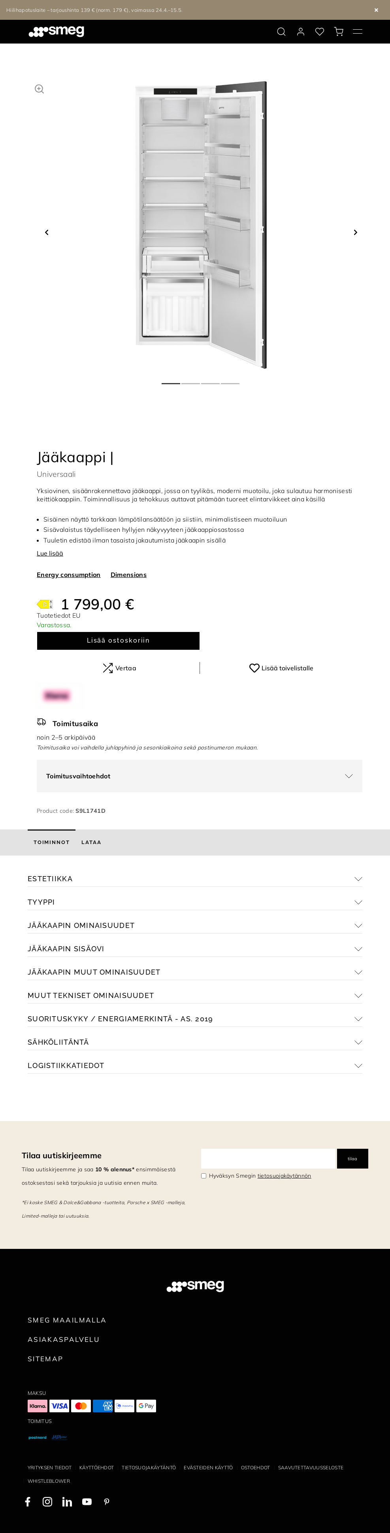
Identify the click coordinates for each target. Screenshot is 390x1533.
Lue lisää (50, 553)
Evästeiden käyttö (208, 1467)
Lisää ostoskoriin (118, 640)
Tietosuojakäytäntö (149, 1467)
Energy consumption (69, 575)
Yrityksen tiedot (50, 1467)
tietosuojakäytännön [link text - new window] (284, 1175)
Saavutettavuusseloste (311, 1467)
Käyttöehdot (96, 1467)
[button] (39, 88)
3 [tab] (211, 380)
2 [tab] (191, 380)
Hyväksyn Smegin (260, 1175)
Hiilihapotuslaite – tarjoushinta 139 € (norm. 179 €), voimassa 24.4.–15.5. (94, 10)
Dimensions (129, 575)
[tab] (51, 842)
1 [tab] (171, 380)
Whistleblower (49, 1481)
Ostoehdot (255, 1467)
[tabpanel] (201, 225)
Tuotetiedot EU (59, 615)
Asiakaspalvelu (64, 1339)
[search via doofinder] (281, 32)
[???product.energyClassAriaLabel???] (45, 604)
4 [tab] (231, 380)
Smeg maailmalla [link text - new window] (67, 1320)
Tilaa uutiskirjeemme (62, 1155)
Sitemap (46, 1359)
